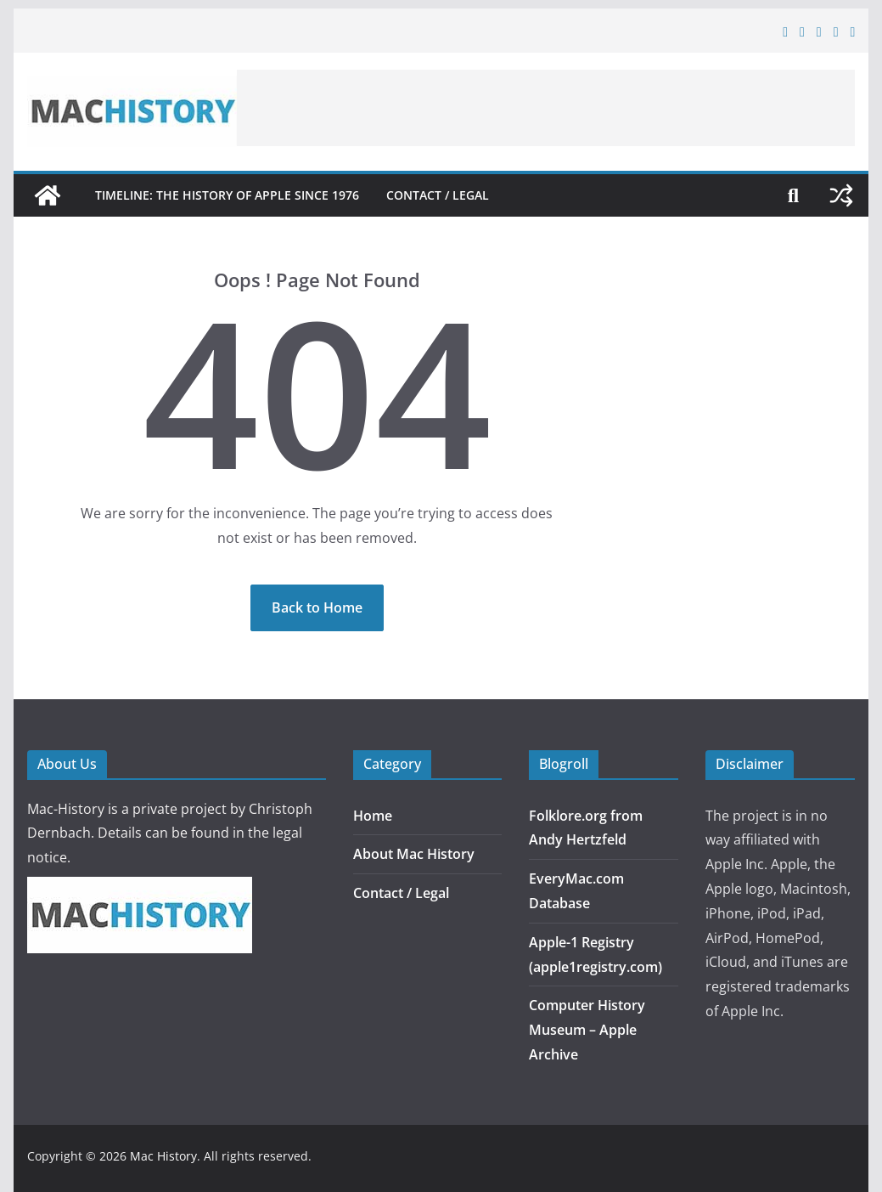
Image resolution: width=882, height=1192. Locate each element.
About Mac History (414, 854)
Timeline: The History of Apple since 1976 (227, 195)
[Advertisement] (546, 108)
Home (372, 815)
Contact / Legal (437, 195)
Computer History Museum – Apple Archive (587, 1030)
